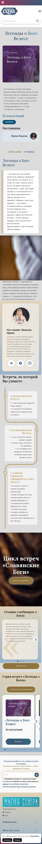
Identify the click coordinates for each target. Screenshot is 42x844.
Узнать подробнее (21, 581)
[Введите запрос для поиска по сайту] (18, 21)
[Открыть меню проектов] (2, 2)
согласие (7, 781)
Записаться (21, 666)
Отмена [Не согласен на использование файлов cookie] (17, 840)
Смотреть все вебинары (21, 689)
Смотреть (9, 122)
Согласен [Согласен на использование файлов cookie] (7, 840)
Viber (5, 815)
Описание (14, 152)
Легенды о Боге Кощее (18, 722)
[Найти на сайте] (37, 21)
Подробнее (34, 836)
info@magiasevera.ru (9, 809)
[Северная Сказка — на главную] (9, 11)
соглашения (25, 779)
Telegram (7, 812)
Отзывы (29, 152)
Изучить (18, 742)
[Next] (35, 639)
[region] (21, 721)
